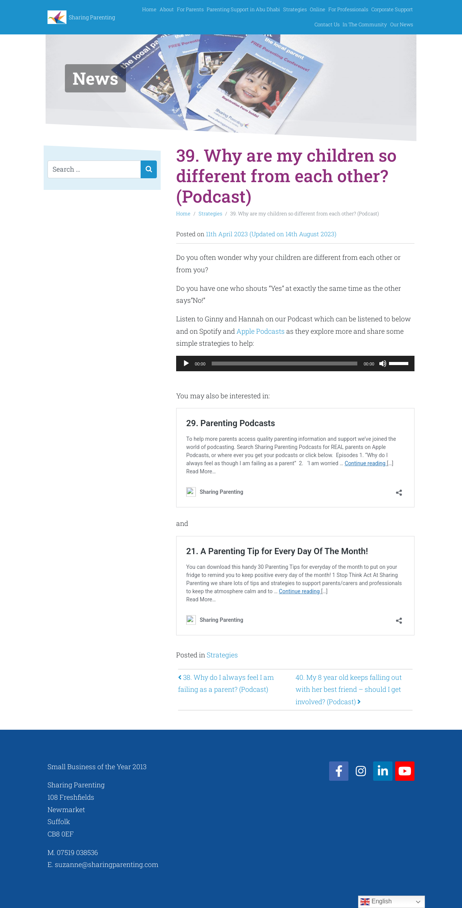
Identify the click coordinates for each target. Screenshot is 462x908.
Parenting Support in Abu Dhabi (243, 9)
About (167, 9)
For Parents (190, 9)
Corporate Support (392, 9)
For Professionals (348, 9)
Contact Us (327, 24)
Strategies (295, 9)
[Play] (186, 363)
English (376, 901)
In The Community (365, 24)
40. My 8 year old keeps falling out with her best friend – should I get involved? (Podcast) (349, 689)
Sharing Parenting (92, 17)
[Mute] (383, 363)
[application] (295, 363)
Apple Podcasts (260, 331)
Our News (401, 24)
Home (149, 9)
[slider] (285, 363)
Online (317, 9)
